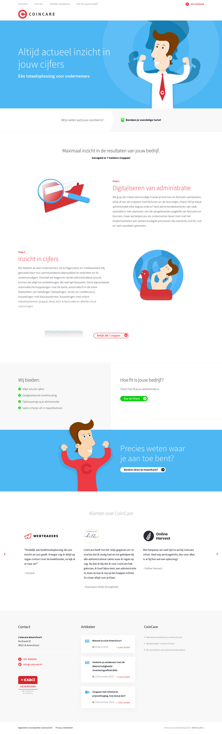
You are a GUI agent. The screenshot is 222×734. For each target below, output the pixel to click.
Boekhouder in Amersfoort (159, 643)
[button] (5, 554)
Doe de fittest (135, 398)
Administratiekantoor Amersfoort (163, 637)
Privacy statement (64, 727)
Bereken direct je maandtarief (144, 469)
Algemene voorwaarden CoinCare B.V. (35, 727)
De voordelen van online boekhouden (164, 649)
